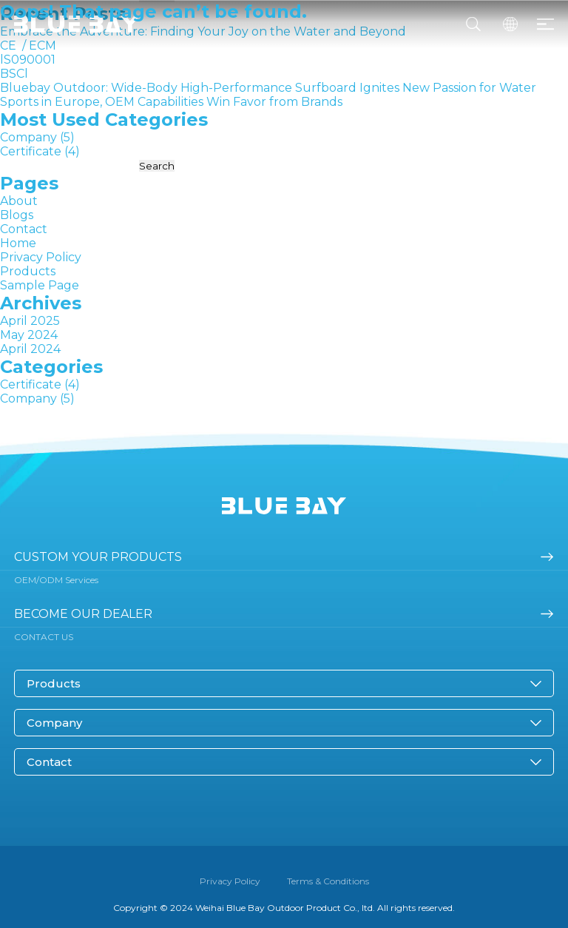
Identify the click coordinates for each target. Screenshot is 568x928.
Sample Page (39, 285)
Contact (23, 229)
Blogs (16, 215)
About (19, 201)
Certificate (30, 151)
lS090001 (27, 60)
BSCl (14, 74)
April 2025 (30, 321)
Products (27, 271)
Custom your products (98, 557)
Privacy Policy (40, 257)
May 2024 (29, 335)
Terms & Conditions (328, 881)
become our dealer (83, 614)
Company (28, 137)
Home (18, 243)
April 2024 (30, 349)
